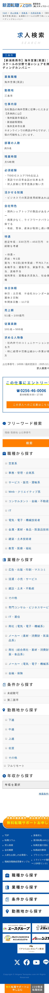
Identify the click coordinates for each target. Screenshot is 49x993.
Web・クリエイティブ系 (25, 491)
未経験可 (13, 693)
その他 (13, 597)
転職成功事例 (39, 850)
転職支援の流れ (40, 845)
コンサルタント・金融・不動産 (29, 501)
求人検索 (9, 845)
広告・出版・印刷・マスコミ (27, 569)
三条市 (9, 55)
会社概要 (9, 850)
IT (10, 510)
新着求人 (37, 835)
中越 (11, 729)
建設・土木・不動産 (21, 588)
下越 (11, 719)
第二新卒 (13, 699)
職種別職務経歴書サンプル (17, 861)
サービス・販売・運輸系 (24, 482)
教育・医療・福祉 (20, 548)
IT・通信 (14, 616)
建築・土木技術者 (20, 538)
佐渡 (11, 748)
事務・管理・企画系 (21, 472)
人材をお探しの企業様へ (16, 855)
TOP (7, 835)
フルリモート (16, 765)
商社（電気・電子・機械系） (27, 626)
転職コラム (10, 840)
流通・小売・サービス (23, 579)
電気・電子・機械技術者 (24, 520)
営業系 (13, 463)
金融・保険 (16, 673)
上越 (11, 738)
